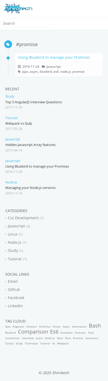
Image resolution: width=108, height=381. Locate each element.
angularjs (18, 326)
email (13, 281)
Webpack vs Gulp (18, 123)
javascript (53, 66)
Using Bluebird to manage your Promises (54, 57)
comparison (33, 331)
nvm (68, 338)
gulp (91, 332)
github (14, 289)
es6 (56, 71)
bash (95, 325)
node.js (65, 71)
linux (12, 234)
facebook (16, 297)
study (9, 96)
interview (28, 338)
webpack (62, 343)
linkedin (15, 305)
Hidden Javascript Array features (30, 144)
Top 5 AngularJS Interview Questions (33, 102)
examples (67, 332)
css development (23, 217)
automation (79, 326)
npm (60, 338)
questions (91, 338)
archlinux (45, 326)
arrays (57, 326)
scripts (9, 343)
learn (39, 338)
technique (31, 343)
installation (12, 338)
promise (78, 71)
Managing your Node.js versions (30, 187)
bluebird (46, 71)
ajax (25, 71)
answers (31, 326)
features (80, 332)
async (34, 71)
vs (53, 343)
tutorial (11, 117)
